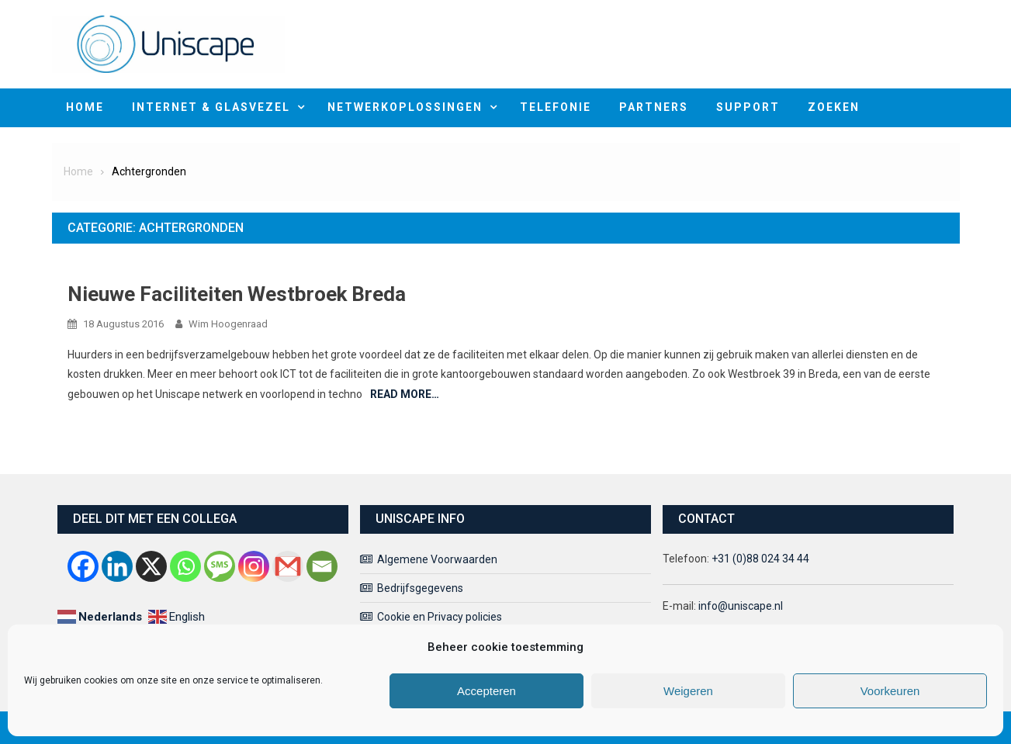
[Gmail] (287, 566)
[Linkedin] (117, 566)
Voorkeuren (890, 690)
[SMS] (219, 566)
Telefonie (555, 107)
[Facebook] (83, 566)
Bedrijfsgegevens (420, 588)
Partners (653, 107)
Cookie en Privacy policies (439, 617)
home (85, 107)
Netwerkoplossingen (405, 107)
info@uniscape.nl (740, 606)
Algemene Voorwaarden (437, 559)
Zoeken (834, 107)
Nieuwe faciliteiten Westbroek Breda (237, 294)
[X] (151, 566)
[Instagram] (253, 566)
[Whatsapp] (185, 566)
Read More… (404, 394)
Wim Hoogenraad (228, 324)
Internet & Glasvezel (211, 107)
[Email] (322, 566)
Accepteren (486, 690)
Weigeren (688, 690)
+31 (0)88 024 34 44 (760, 558)
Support (748, 107)
